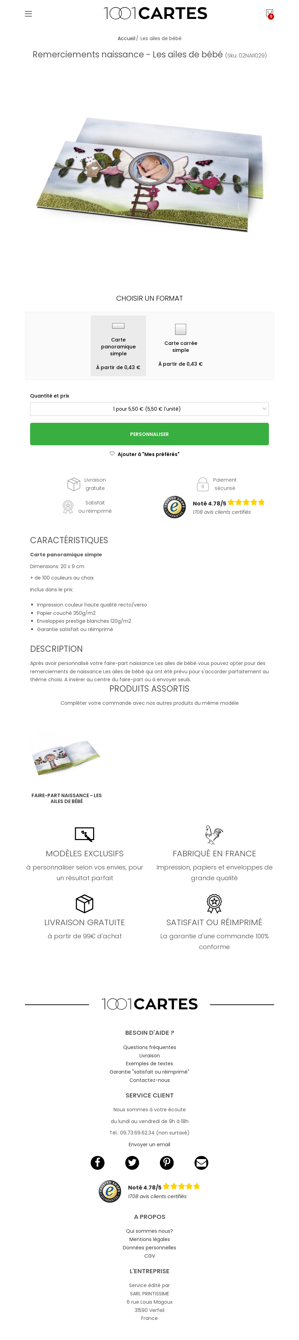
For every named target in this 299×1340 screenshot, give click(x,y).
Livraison (149, 1055)
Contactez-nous (149, 1080)
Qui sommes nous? (149, 1231)
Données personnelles (149, 1247)
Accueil (126, 38)
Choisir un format (149, 298)
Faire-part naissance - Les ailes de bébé (66, 798)
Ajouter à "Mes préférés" (144, 454)
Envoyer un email (149, 1144)
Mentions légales (149, 1239)
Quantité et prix (49, 395)
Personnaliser (149, 434)
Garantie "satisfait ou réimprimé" (149, 1071)
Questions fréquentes (149, 1047)
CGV (149, 1255)
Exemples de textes (149, 1063)
